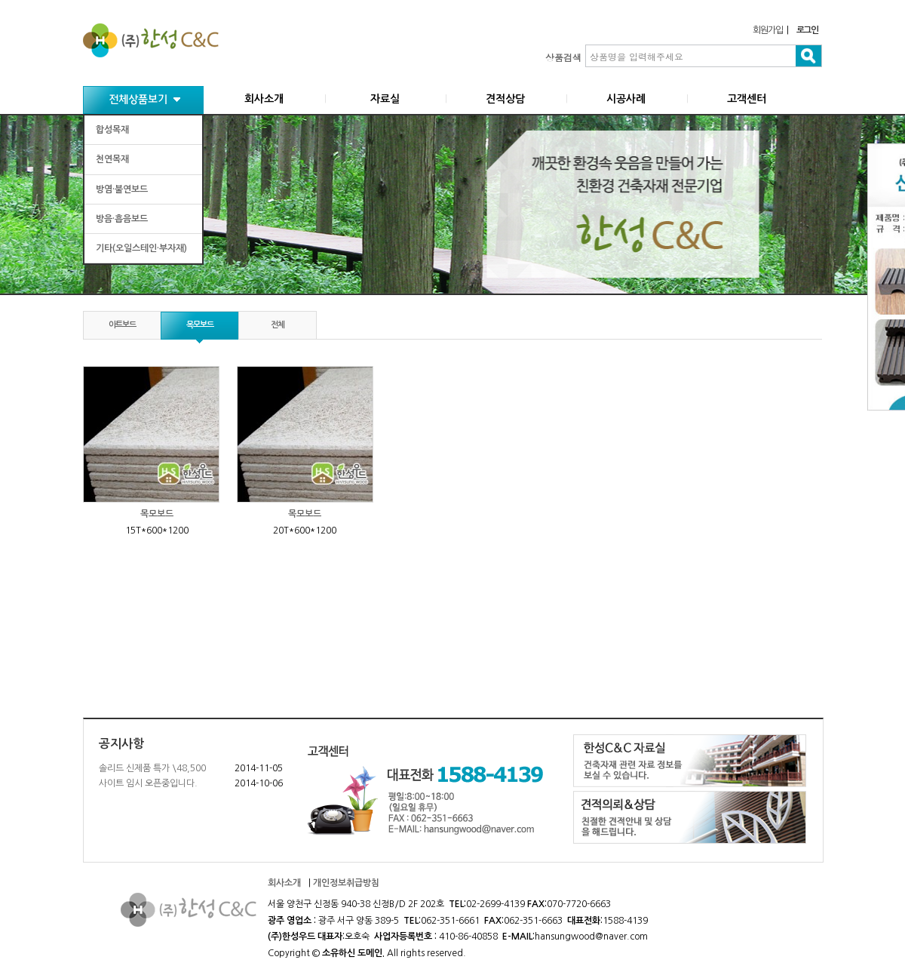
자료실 (385, 99)
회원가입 (767, 30)
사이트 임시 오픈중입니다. (148, 783)
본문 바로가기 (0, 0)
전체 (277, 325)
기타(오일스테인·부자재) (141, 248)
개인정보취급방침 (346, 882)
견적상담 (505, 99)
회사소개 (264, 99)
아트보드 (122, 325)
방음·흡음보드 (122, 218)
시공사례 (626, 99)
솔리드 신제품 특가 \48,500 (152, 768)
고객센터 (746, 99)
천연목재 (112, 159)
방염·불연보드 (122, 189)
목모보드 (199, 325)
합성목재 (112, 129)
